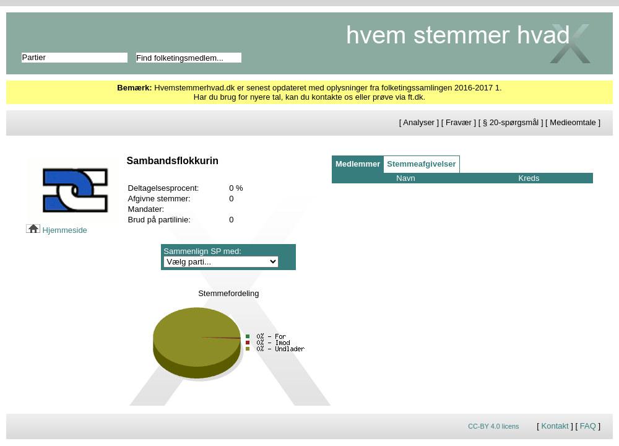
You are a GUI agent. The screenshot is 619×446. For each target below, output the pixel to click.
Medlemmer (357, 163)
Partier (34, 57)
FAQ (588, 426)
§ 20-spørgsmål (511, 122)
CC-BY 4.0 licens (493, 426)
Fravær (459, 122)
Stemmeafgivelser (421, 163)
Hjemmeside (56, 230)
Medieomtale (572, 122)
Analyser (419, 122)
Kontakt (555, 426)
